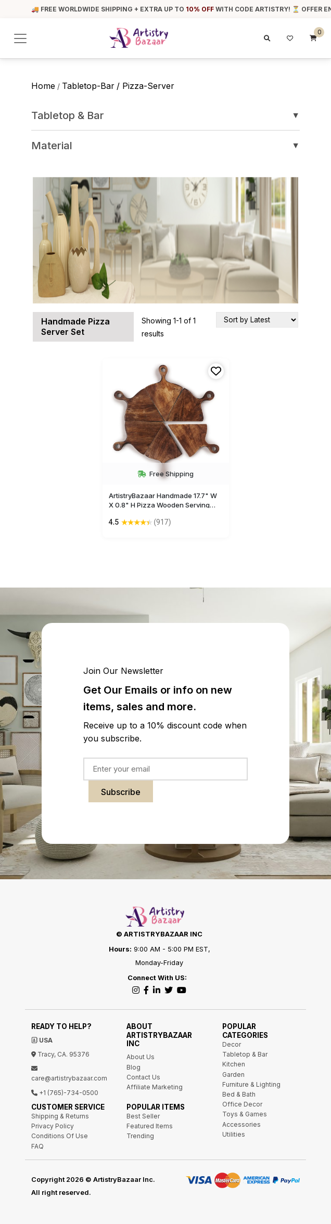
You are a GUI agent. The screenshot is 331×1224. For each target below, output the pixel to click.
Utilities (233, 1134)
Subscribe (121, 792)
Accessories (241, 1124)
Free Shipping (165, 474)
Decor (231, 1044)
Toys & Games (244, 1114)
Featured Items (149, 1126)
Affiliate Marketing (154, 1087)
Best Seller (143, 1116)
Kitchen (233, 1064)
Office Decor (242, 1104)
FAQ (37, 1146)
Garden (233, 1074)
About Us (140, 1057)
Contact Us (143, 1077)
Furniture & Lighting (251, 1084)
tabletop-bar (88, 86)
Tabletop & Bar (165, 115)
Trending (140, 1136)
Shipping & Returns (60, 1116)
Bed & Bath (239, 1094)
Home (43, 86)
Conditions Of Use (59, 1136)
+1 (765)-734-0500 (64, 1093)
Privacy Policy (52, 1126)
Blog (133, 1067)
